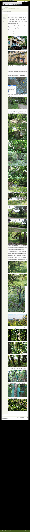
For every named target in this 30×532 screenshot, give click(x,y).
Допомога (23, 530)
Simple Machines (6, 530)
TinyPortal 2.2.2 (9, 530)
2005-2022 (11, 530)
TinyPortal (21, 530)
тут (23, 249)
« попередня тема (22, 11)
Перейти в (18, 417)
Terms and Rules (25, 530)
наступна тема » (26, 11)
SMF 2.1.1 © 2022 (3, 530)
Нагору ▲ (27, 530)
